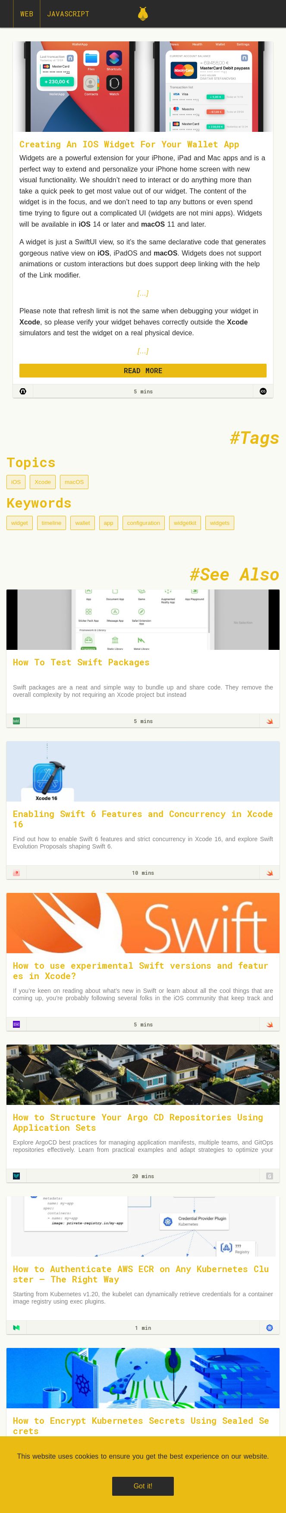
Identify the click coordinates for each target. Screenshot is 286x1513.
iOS (16, 482)
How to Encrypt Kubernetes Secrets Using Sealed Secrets (141, 1425)
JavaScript (68, 13)
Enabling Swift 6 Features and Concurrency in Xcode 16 (143, 819)
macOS (74, 482)
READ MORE (143, 370)
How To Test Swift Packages (81, 662)
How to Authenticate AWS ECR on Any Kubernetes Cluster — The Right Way (141, 1274)
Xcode (43, 482)
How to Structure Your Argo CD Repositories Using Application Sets (138, 1122)
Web (26, 13)
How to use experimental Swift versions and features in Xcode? (140, 970)
